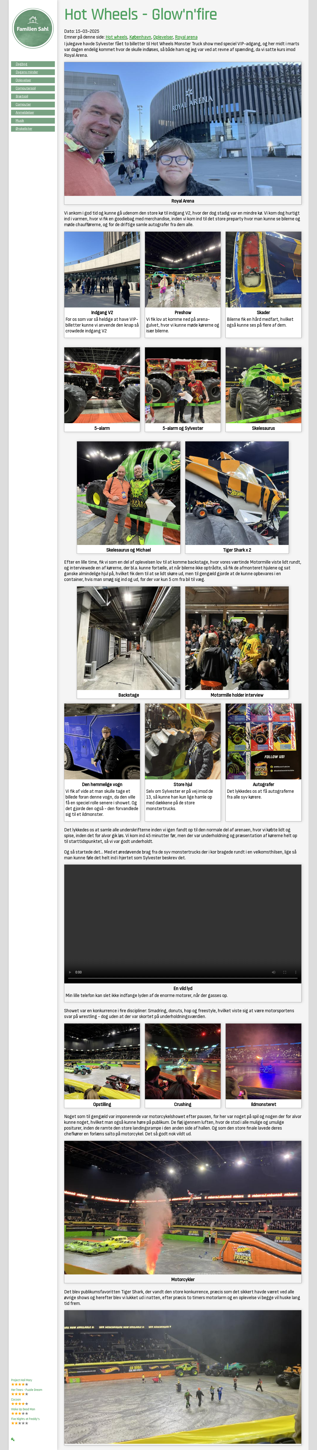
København (140, 37)
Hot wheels (116, 37)
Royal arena (186, 37)
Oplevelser (163, 37)
